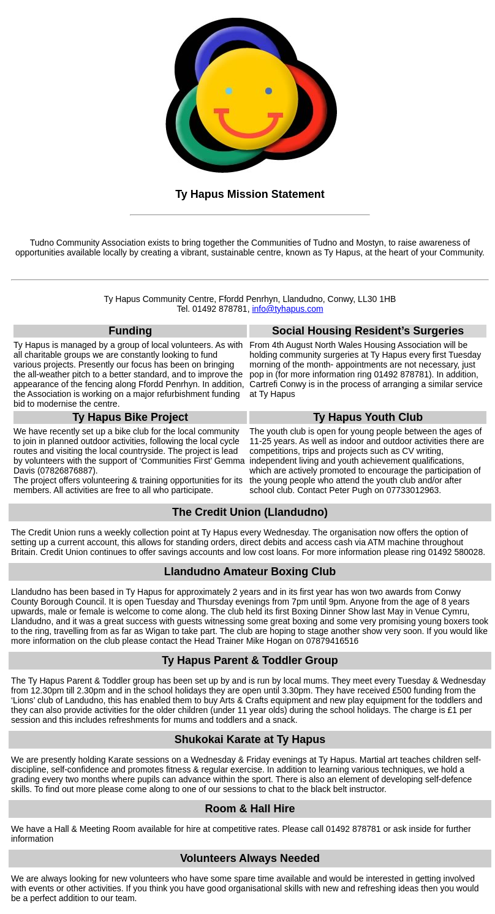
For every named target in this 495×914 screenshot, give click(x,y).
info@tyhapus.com (287, 309)
